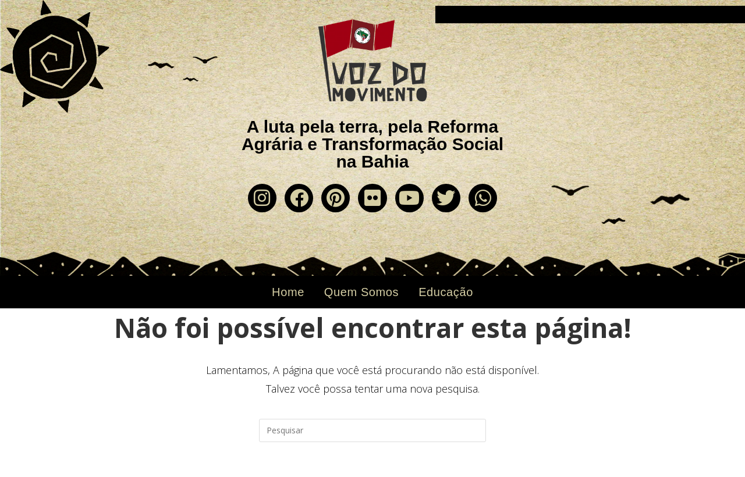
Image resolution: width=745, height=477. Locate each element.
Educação (445, 292)
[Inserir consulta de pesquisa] (372, 430)
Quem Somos (361, 292)
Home (288, 292)
